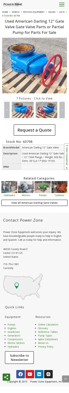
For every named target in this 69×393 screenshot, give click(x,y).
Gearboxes (14, 332)
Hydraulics (9, 195)
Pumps (43, 195)
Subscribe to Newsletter (19, 357)
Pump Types (45, 335)
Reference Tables (48, 332)
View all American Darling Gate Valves (34, 202)
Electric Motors (16, 343)
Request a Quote (34, 130)
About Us (43, 343)
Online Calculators (48, 324)
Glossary (43, 328)
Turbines (59, 195)
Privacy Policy (45, 346)
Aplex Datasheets (48, 339)
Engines (12, 328)
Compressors (15, 339)
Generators (14, 335)
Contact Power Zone (23, 220)
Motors (26, 195)
